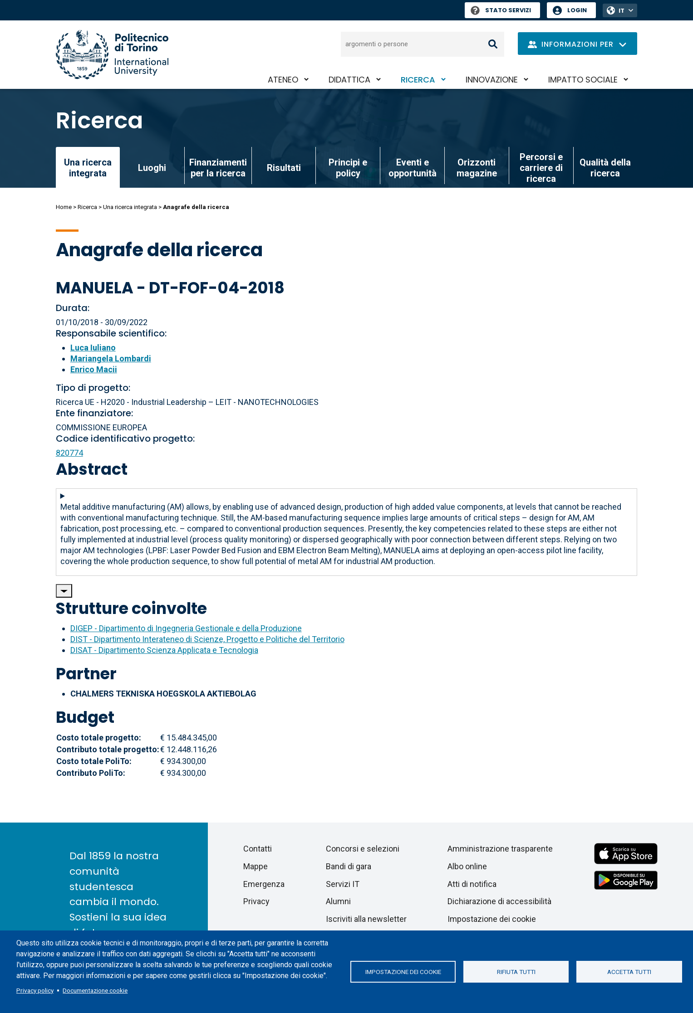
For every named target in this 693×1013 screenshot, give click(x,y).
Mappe (255, 866)
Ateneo (283, 79)
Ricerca (418, 79)
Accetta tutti (629, 971)
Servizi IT (342, 884)
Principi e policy (348, 168)
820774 (69, 453)
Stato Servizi (501, 10)
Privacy (256, 901)
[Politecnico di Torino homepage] (112, 54)
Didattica (349, 79)
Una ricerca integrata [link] (88, 168)
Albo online (467, 866)
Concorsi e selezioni (362, 848)
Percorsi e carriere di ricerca (541, 167)
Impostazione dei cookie (403, 971)
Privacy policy (35, 990)
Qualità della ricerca (605, 168)
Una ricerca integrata (130, 207)
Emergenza (264, 884)
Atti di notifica (471, 884)
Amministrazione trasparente (500, 848)
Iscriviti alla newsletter (366, 919)
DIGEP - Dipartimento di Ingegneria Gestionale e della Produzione (186, 628)
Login (577, 10)
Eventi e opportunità (412, 168)
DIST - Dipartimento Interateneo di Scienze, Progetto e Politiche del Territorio (207, 639)
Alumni (338, 901)
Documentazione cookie (95, 990)
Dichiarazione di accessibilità (499, 901)
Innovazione (492, 79)
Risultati (284, 167)
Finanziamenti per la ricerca (218, 168)
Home (64, 207)
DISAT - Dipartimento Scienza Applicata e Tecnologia (164, 650)
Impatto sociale (583, 79)
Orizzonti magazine (477, 168)
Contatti (257, 848)
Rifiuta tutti (516, 971)
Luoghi (152, 167)
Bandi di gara (348, 866)
